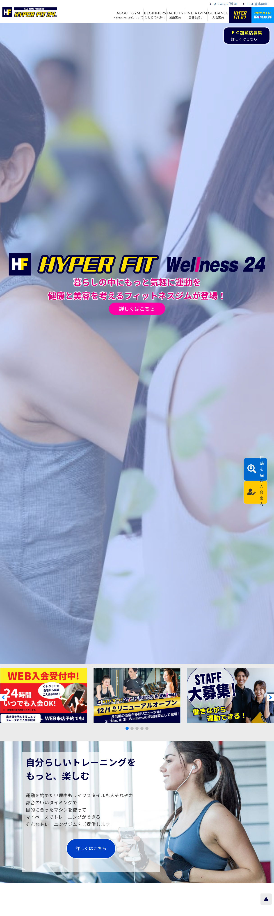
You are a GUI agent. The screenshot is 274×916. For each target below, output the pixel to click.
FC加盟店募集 (257, 4)
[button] (127, 728)
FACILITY (166, 15)
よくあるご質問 (225, 4)
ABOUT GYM (112, 15)
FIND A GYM (190, 15)
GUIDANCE (216, 15)
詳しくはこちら (137, 309)
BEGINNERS (142, 15)
